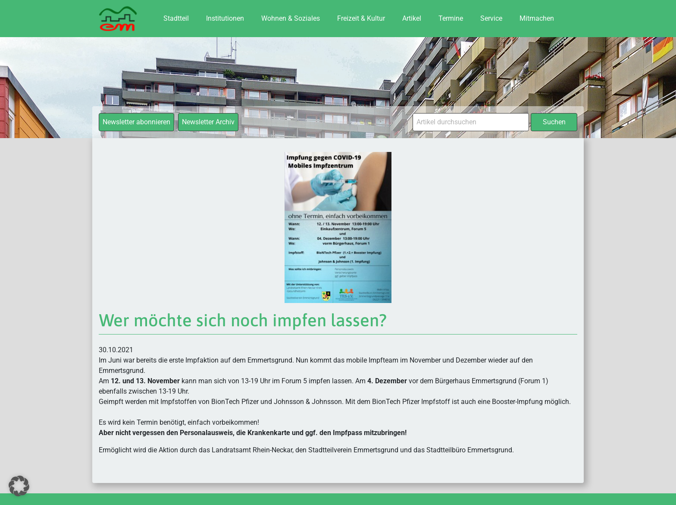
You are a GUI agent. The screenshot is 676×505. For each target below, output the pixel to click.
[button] (19, 486)
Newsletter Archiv (208, 122)
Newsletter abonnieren (136, 122)
